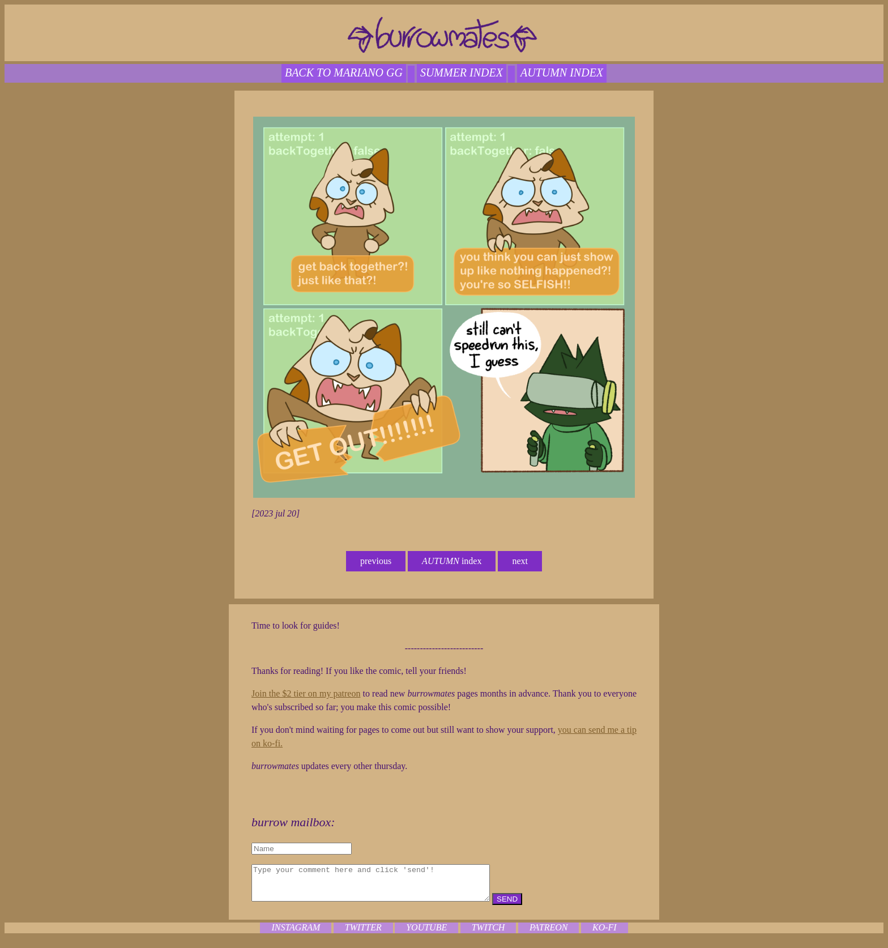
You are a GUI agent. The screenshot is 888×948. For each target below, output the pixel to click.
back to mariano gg (344, 72)
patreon (549, 934)
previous (375, 561)
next (520, 561)
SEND (535, 906)
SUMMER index (461, 72)
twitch (488, 934)
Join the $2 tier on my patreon (305, 693)
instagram (295, 934)
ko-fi (604, 934)
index (451, 561)
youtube (426, 934)
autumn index (561, 72)
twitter (363, 934)
